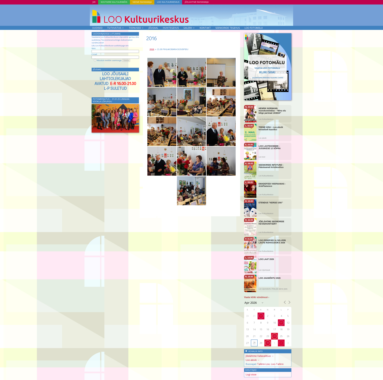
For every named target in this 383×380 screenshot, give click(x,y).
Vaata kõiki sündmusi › (256, 297)
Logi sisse (251, 374)
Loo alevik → (253, 360)
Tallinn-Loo (263, 364)
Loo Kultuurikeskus (168, 2)
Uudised (97, 27)
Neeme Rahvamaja (142, 2)
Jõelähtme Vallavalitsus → (260, 356)
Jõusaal (153, 27)
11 (281, 322)
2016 (151, 38)
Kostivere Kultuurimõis (114, 2)
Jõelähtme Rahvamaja (197, 2)
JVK (94, 2)
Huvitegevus (171, 27)
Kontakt (205, 27)
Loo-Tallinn (277, 364)
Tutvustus (114, 27)
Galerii (188, 27)
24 (275, 336)
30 (268, 342)
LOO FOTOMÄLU (253, 27)
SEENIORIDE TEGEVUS (227, 27)
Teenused (135, 27)
